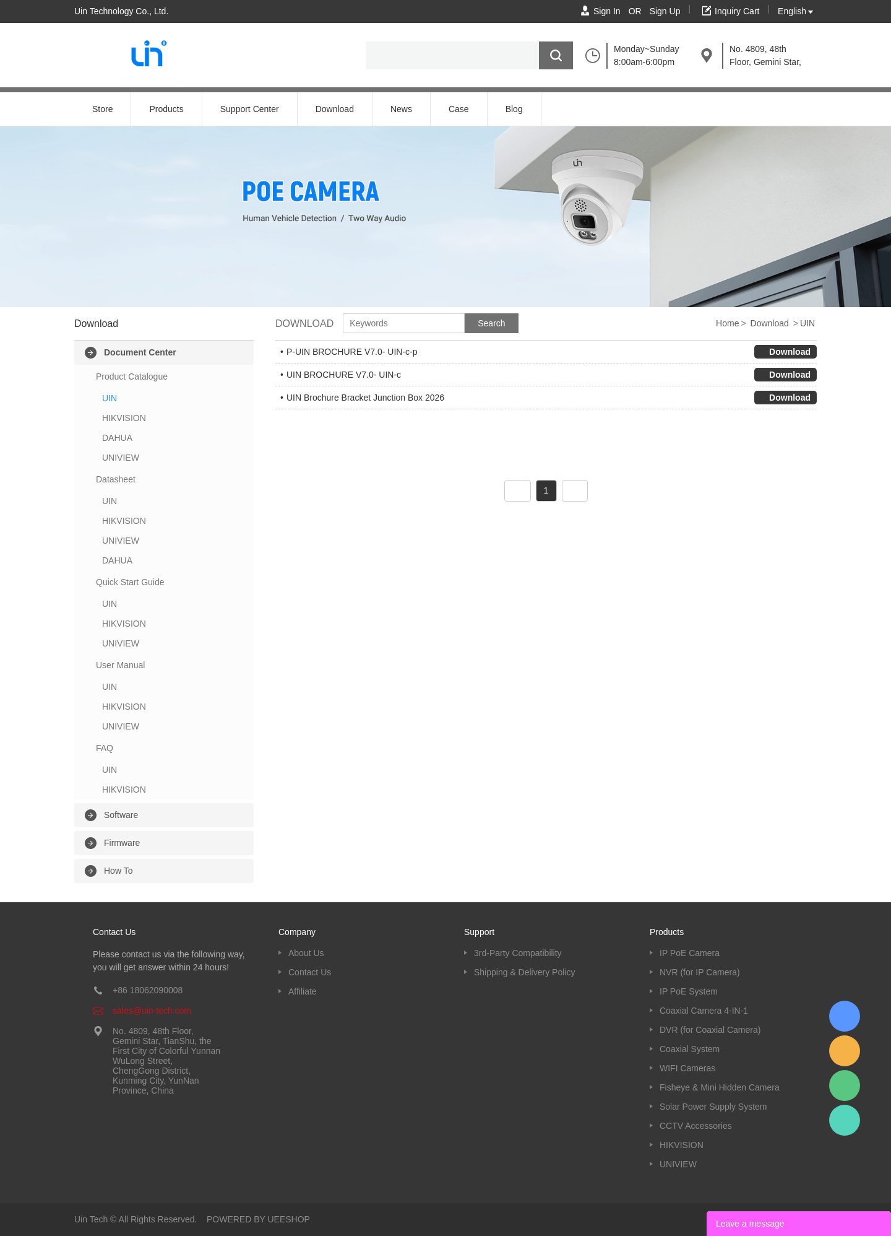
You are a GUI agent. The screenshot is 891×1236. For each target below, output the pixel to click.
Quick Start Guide (130, 582)
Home (727, 323)
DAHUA (117, 438)
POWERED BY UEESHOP (258, 1219)
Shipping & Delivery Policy (524, 972)
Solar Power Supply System (713, 1107)
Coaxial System (690, 1049)
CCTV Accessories (696, 1126)
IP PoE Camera (690, 953)
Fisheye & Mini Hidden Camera (720, 1087)
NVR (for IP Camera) (700, 972)
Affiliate (302, 991)
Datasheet (116, 479)
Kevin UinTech (844, 1120)
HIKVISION (124, 418)
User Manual (120, 665)
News (401, 109)
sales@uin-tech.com (152, 1011)
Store (102, 109)
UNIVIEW (120, 458)
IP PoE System (689, 991)
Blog (514, 109)
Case (459, 109)
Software (121, 815)
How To (118, 871)
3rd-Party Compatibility (518, 953)
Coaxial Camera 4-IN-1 (704, 1011)
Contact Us (309, 972)
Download (335, 109)
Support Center (249, 109)
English (792, 11)
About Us (306, 953)
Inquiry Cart (737, 11)
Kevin (844, 1016)
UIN (109, 398)
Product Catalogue (132, 376)
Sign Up (665, 11)
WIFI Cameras (687, 1068)
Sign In (607, 11)
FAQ (104, 748)
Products (166, 109)
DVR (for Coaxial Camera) (710, 1030)
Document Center (140, 352)
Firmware (122, 843)
